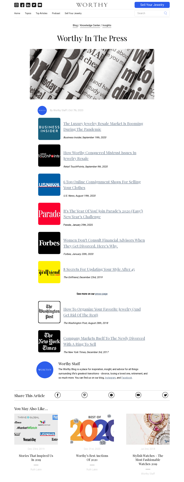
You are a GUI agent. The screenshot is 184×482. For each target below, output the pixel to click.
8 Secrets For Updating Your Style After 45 (99, 269)
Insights (106, 25)
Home (17, 13)
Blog (75, 25)
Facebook (126, 377)
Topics (28, 13)
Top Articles (41, 13)
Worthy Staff (60, 110)
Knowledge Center (90, 25)
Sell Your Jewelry (152, 5)
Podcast (56, 13)
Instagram (110, 377)
